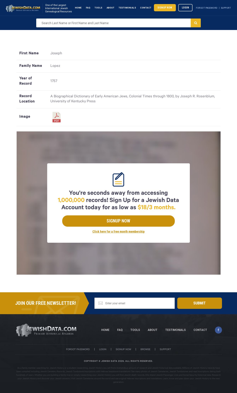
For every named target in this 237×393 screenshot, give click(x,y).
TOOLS (135, 330)
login (102, 349)
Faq (88, 8)
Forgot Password (207, 8)
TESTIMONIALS (175, 330)
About (111, 8)
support (165, 349)
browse (145, 349)
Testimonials (127, 8)
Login (185, 7)
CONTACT (200, 330)
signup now (123, 349)
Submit (199, 303)
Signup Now (164, 7)
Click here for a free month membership (118, 231)
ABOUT (152, 330)
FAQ (120, 330)
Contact (145, 8)
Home (78, 8)
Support (226, 8)
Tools (98, 8)
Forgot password (78, 349)
